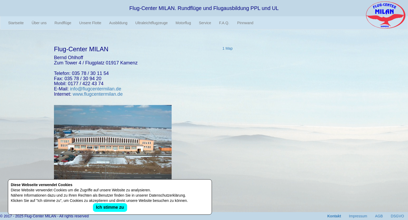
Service (205, 23)
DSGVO (397, 216)
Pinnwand (245, 23)
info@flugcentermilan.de (95, 88)
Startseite (16, 23)
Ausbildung (118, 23)
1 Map (227, 48)
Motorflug (183, 23)
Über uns (39, 23)
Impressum (358, 216)
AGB (379, 216)
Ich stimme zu (110, 207)
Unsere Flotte (90, 23)
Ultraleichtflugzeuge (151, 23)
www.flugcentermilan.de (98, 94)
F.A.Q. (224, 23)
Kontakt (334, 216)
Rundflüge (62, 23)
